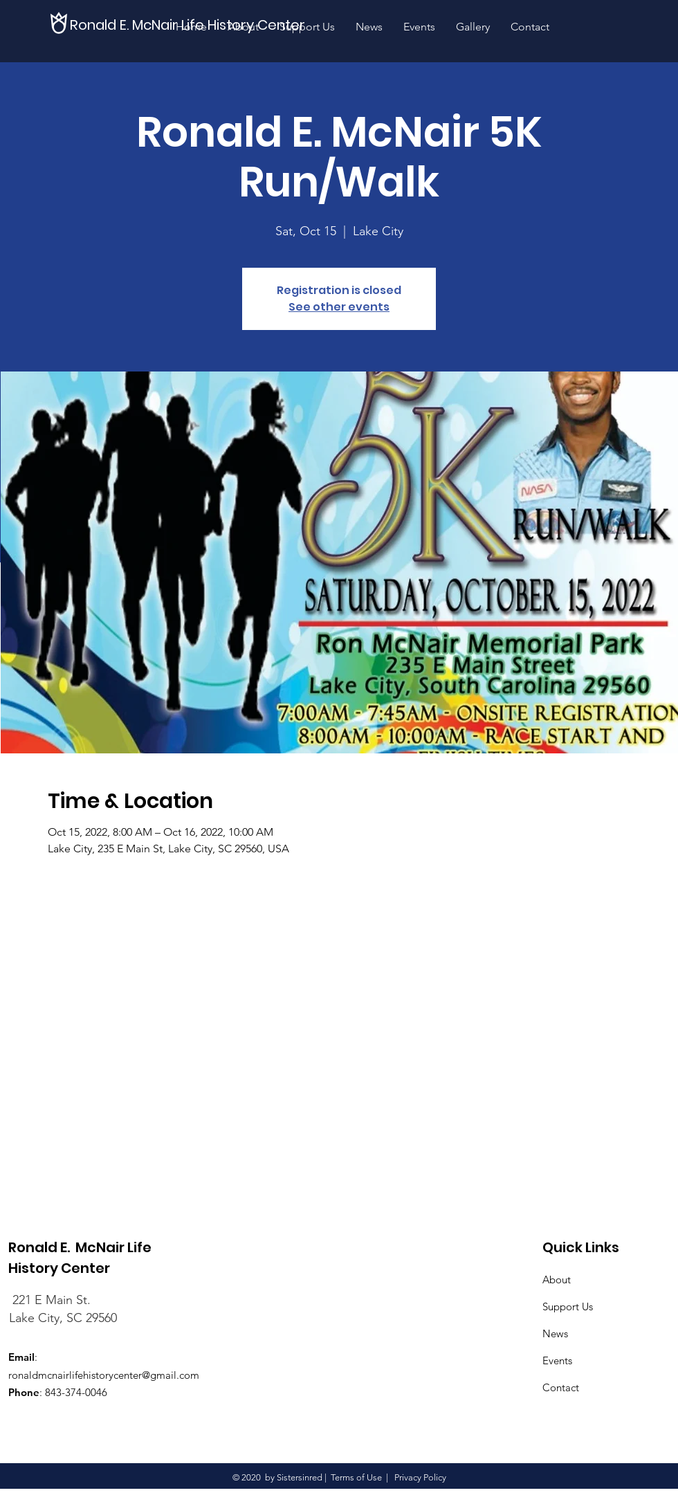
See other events (339, 307)
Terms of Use (356, 1477)
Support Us (567, 1306)
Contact (560, 1387)
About (556, 1279)
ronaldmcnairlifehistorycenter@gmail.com (103, 1375)
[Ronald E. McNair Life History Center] (190, 25)
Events (557, 1360)
